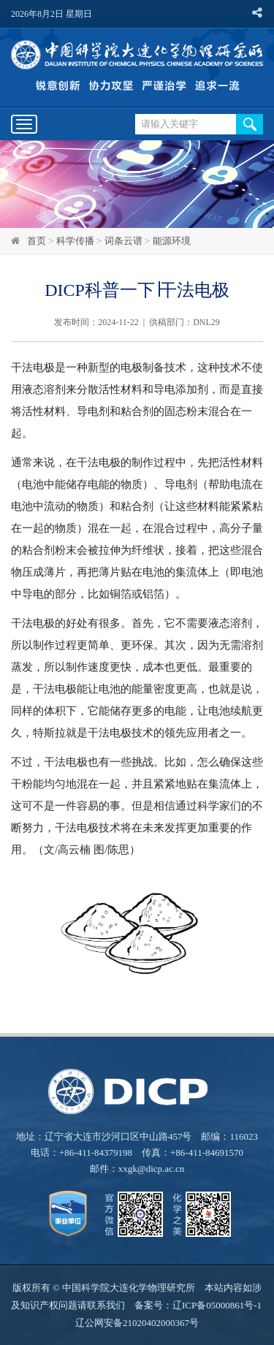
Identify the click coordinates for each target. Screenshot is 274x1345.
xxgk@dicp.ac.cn (151, 1168)
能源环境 (172, 240)
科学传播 (75, 240)
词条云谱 (123, 240)
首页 (36, 240)
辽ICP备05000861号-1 (217, 1305)
